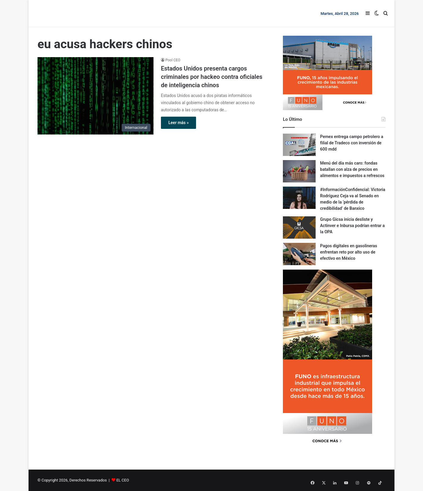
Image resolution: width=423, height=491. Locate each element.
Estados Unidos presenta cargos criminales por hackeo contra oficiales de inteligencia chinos (211, 77)
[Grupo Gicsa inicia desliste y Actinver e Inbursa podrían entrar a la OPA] (299, 227)
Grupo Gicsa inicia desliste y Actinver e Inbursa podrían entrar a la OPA (352, 225)
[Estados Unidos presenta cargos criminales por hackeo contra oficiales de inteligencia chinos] (95, 96)
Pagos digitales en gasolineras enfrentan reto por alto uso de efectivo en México (348, 252)
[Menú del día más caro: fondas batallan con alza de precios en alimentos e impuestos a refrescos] (299, 171)
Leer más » (178, 122)
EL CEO (122, 480)
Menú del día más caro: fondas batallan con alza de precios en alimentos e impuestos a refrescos (352, 169)
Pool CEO (172, 60)
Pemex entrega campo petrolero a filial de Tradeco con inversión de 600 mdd (351, 142)
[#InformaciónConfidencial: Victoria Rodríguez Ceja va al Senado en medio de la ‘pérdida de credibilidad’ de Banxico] (299, 198)
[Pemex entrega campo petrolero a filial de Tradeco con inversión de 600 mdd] (299, 145)
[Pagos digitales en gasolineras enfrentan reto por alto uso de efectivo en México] (299, 254)
